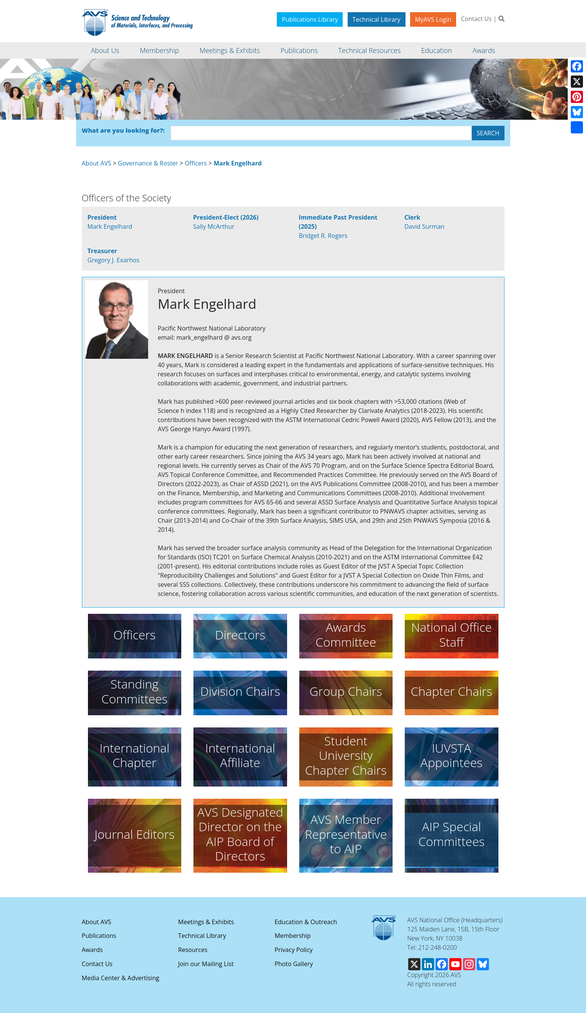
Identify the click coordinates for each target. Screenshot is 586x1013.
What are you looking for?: (123, 130)
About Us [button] (105, 50)
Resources (193, 950)
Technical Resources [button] (369, 50)
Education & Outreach (306, 922)
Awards (92, 950)
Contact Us (476, 18)
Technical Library (377, 19)
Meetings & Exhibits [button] (230, 50)
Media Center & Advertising (121, 978)
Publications (99, 935)
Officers (196, 163)
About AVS (97, 163)
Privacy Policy (294, 950)
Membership (293, 935)
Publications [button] (299, 50)
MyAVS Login (433, 19)
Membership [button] (159, 50)
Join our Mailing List (206, 964)
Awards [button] (484, 50)
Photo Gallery (294, 964)
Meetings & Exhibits (206, 922)
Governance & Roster (148, 163)
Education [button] (436, 50)
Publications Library (310, 19)
